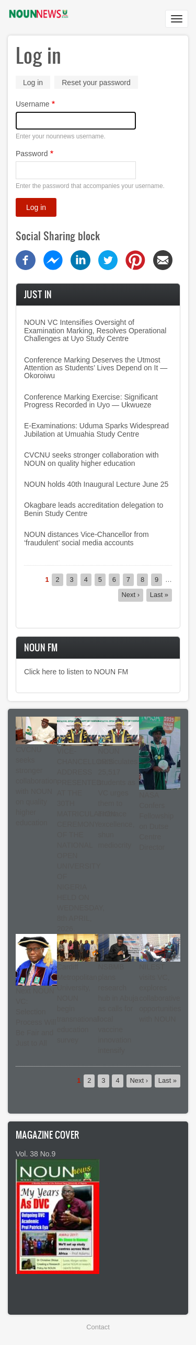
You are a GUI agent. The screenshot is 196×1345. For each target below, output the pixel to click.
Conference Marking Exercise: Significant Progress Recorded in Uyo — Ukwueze (91, 401)
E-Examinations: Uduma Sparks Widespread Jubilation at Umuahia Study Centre (96, 430)
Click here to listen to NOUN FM (76, 672)
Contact (97, 1327)
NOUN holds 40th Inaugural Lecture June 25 (96, 484)
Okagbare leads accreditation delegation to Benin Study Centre (93, 509)
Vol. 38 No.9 (35, 1154)
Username (33, 104)
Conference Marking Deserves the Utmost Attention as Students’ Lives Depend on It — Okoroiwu (95, 368)
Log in (36, 83)
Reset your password (96, 82)
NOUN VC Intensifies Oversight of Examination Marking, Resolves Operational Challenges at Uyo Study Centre (95, 330)
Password (32, 153)
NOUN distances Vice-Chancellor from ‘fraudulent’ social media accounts (86, 538)
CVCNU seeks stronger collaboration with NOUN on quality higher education (91, 459)
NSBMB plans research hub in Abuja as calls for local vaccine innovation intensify (118, 1009)
